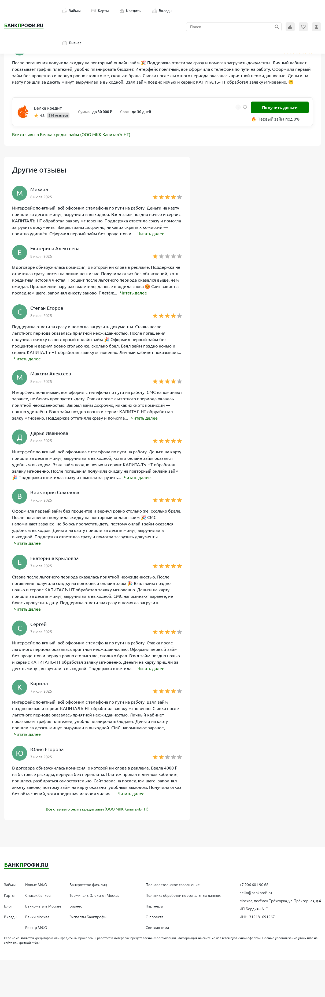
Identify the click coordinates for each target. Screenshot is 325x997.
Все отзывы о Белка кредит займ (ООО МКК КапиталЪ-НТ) (71, 134)
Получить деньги (280, 107)
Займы (71, 11)
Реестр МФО (36, 926)
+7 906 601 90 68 (253, 883)
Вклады (162, 11)
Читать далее (151, 233)
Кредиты (131, 11)
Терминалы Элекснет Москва (94, 894)
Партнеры (154, 904)
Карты (100, 11)
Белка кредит (48, 108)
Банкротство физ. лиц (88, 883)
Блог (8, 904)
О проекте (155, 915)
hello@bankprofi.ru (255, 891)
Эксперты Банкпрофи (87, 915)
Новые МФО (36, 883)
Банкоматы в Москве (43, 904)
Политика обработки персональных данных (183, 894)
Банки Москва (37, 915)
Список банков (38, 894)
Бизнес (72, 43)
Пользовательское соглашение (173, 883)
